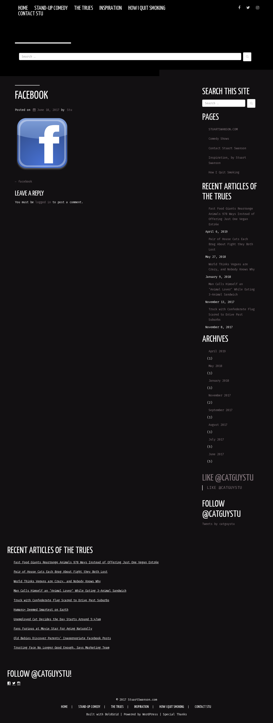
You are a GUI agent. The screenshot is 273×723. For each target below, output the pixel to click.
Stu (69, 110)
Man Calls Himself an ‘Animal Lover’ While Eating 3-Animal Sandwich (232, 289)
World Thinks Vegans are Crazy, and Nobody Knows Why (232, 266)
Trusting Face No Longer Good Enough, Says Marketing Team (61, 647)
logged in (43, 202)
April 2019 (217, 351)
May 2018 (215, 366)
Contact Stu (30, 14)
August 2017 (218, 425)
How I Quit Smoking (146, 8)
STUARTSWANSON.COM (223, 129)
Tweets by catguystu (218, 524)
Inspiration (110, 8)
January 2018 (219, 381)
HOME (23, 8)
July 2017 (216, 439)
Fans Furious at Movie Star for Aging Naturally (53, 628)
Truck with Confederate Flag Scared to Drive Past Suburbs (232, 314)
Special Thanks (175, 714)
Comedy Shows (219, 139)
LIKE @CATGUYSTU (228, 478)
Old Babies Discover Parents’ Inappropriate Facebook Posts (62, 638)
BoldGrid (112, 714)
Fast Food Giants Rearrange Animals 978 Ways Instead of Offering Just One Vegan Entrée (232, 216)
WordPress (150, 714)
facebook (31, 96)
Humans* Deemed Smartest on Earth (41, 609)
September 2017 (220, 410)
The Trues (83, 8)
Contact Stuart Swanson (227, 148)
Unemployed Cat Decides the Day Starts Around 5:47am (57, 619)
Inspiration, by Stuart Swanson (227, 160)
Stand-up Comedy (51, 8)
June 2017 (216, 454)
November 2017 (220, 395)
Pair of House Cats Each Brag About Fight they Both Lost (231, 244)
